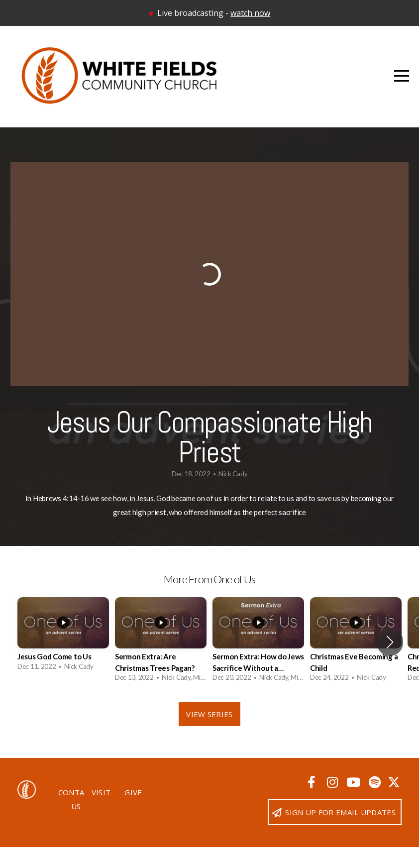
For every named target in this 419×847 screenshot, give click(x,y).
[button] (390, 642)
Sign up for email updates (333, 812)
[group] (63, 636)
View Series (209, 714)
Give (133, 792)
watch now (250, 12)
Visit (101, 792)
